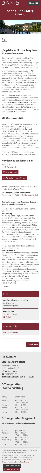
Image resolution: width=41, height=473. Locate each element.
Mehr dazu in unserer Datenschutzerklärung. (15, 462)
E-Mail (7, 317)
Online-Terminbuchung (18, 4)
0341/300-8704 (10, 314)
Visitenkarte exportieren (14, 178)
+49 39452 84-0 (9, 371)
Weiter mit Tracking (11, 469)
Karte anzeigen (10, 172)
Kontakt (13, 4)
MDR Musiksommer (10, 332)
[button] (33, 3)
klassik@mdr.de (30, 195)
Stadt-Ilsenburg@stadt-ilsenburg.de (18, 377)
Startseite (3, 4)
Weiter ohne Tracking (12, 466)
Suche (8, 4)
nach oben (33, 344)
